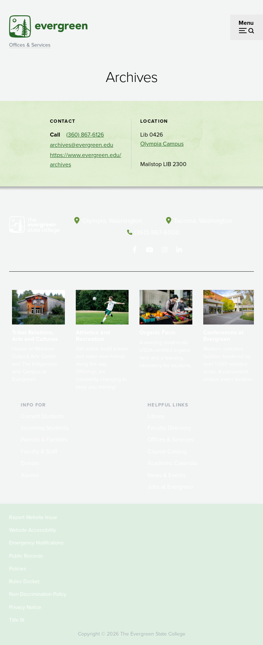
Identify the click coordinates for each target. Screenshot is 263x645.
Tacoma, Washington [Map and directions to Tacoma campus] (203, 220)
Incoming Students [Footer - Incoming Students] (44, 427)
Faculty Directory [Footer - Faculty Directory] (169, 427)
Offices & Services (30, 45)
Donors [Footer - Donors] (30, 463)
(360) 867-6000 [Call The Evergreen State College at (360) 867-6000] (157, 232)
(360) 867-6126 (85, 134)
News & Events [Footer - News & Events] (166, 474)
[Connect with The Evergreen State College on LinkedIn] (179, 249)
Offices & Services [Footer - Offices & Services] (170, 439)
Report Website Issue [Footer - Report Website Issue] (33, 517)
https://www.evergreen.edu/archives (85, 160)
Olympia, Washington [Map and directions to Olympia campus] (112, 220)
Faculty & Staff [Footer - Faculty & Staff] (39, 451)
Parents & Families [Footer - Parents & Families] (44, 439)
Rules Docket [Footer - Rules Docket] (24, 581)
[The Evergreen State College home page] (34, 226)
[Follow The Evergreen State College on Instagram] (164, 249)
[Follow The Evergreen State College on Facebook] (134, 249)
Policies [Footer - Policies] (17, 568)
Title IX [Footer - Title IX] (16, 620)
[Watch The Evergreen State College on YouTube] (149, 249)
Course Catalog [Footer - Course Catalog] (167, 451)
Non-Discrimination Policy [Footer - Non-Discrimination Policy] (37, 594)
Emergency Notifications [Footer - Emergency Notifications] (36, 542)
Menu (246, 23)
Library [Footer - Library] (156, 415)
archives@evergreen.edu (81, 145)
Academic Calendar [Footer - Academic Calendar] (172, 463)
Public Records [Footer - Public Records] (26, 555)
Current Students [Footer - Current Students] (42, 415)
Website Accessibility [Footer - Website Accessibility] (32, 530)
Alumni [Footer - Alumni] (30, 474)
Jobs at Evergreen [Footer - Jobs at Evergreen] (170, 486)
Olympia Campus (162, 143)
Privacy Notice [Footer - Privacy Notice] (25, 606)
